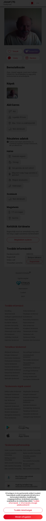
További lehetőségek (23, 510)
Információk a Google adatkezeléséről (27, 504)
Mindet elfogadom (23, 517)
